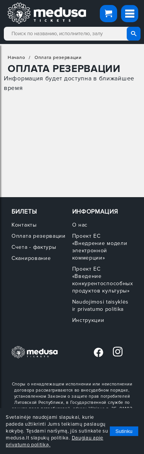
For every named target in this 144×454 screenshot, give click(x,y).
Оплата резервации (58, 57)
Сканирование (31, 258)
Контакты (24, 225)
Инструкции (88, 320)
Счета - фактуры (34, 247)
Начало (16, 57)
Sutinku (124, 431)
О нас (80, 225)
